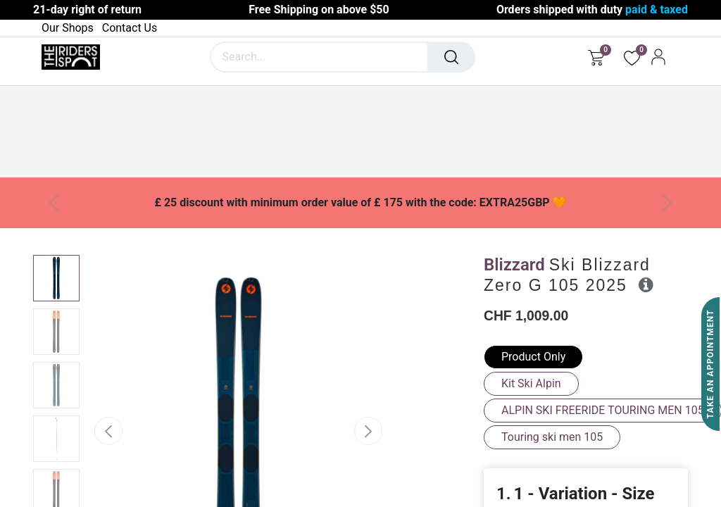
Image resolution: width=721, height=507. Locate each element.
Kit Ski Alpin (531, 383)
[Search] (451, 57)
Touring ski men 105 (552, 437)
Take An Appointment (710, 364)
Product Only (533, 356)
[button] (108, 431)
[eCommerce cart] (596, 57)
